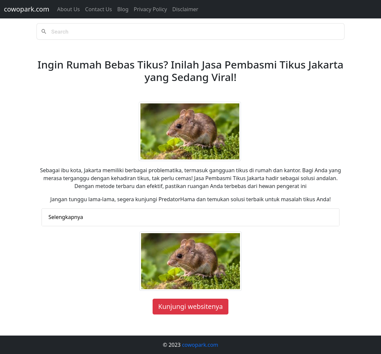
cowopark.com (26, 9)
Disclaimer (185, 9)
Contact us (98, 9)
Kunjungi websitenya (190, 306)
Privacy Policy (150, 9)
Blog (123, 9)
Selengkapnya (65, 217)
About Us (68, 9)
